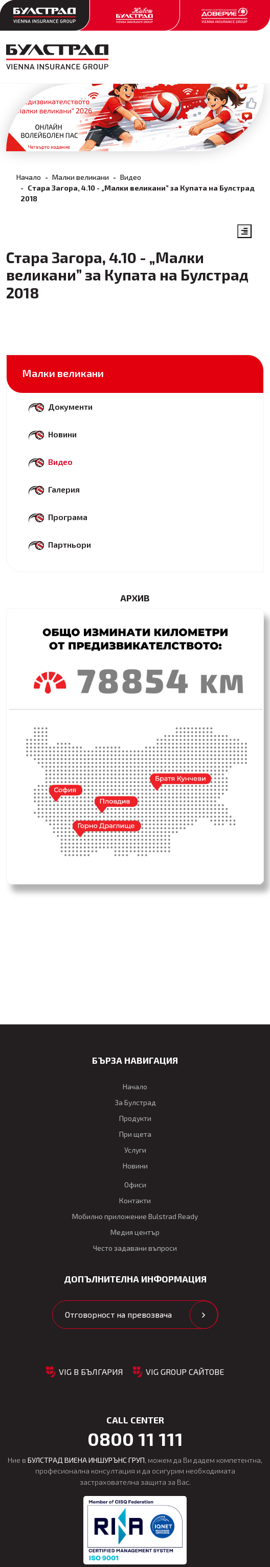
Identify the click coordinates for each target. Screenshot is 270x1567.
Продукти (135, 1118)
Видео (130, 177)
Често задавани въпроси (135, 1248)
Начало (28, 177)
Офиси (135, 1184)
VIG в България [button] (91, 1371)
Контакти (135, 1200)
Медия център (135, 1232)
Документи (70, 406)
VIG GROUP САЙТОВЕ (185, 1371)
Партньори (69, 544)
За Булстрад (135, 1102)
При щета (135, 1134)
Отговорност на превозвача (118, 1314)
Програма (67, 517)
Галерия (64, 489)
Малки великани (80, 177)
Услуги (135, 1149)
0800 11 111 (135, 1438)
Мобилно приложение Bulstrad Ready (135, 1216)
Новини (62, 434)
